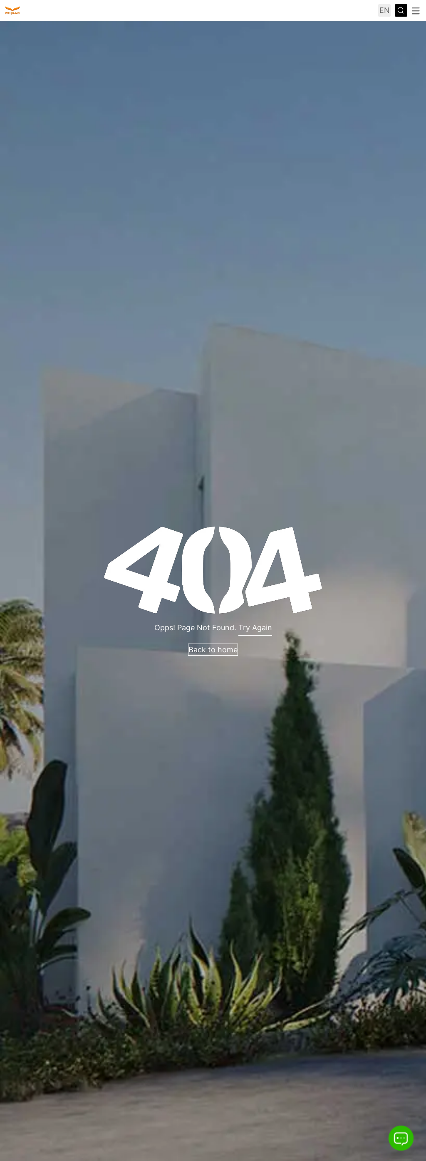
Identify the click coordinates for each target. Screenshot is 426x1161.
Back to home (213, 649)
